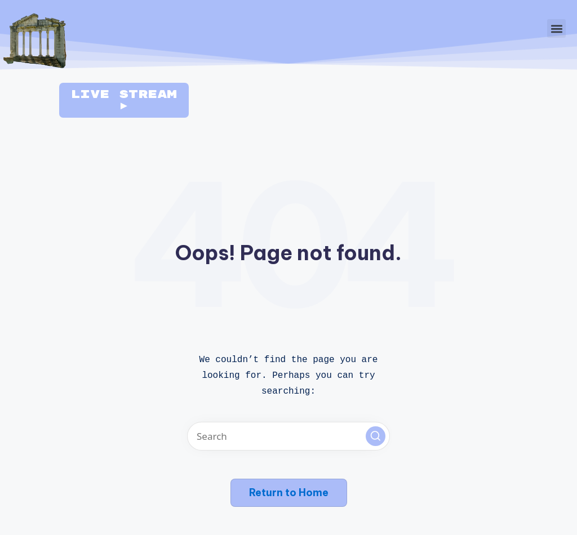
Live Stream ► (123, 100)
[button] (556, 28)
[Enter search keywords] (288, 436)
